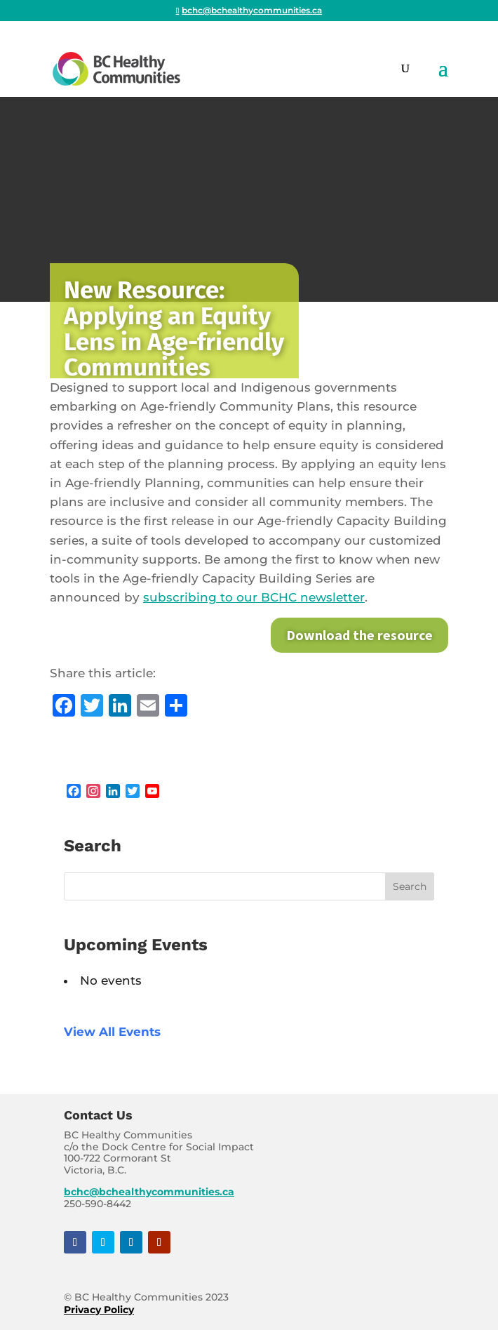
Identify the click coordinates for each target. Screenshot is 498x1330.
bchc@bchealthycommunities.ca (149, 1191)
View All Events (112, 1032)
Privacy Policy (99, 1309)
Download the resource (359, 635)
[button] (443, 77)
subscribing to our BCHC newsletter (254, 597)
